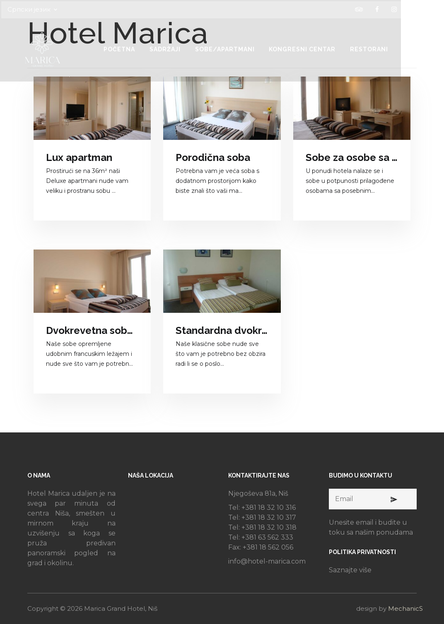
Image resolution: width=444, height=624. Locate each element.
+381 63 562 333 (267, 537)
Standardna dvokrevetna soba (222, 330)
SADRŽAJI (188, 48)
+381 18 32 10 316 (268, 507)
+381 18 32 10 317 (268, 517)
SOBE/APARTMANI (250, 48)
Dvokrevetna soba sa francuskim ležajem (92, 330)
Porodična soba (213, 157)
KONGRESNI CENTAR (330, 48)
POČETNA (140, 48)
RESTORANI (399, 48)
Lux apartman (79, 157)
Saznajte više (350, 570)
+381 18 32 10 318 (269, 527)
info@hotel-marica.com (267, 561)
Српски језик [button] (48, 8)
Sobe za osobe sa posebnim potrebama (352, 157)
